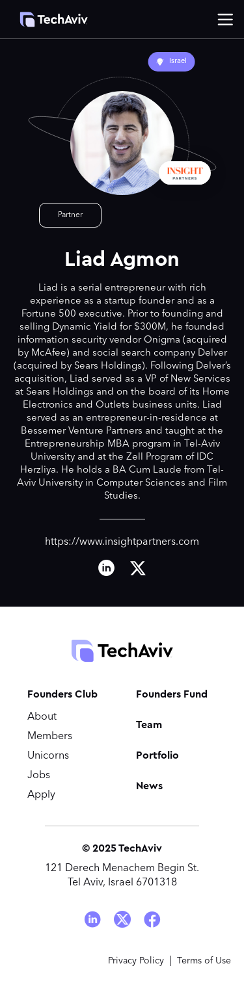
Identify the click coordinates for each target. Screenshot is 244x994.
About (42, 717)
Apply (41, 795)
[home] (47, 19)
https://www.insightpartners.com (122, 542)
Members (49, 736)
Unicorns (48, 756)
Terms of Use (204, 960)
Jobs (38, 775)
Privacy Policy (136, 960)
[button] (225, 19)
